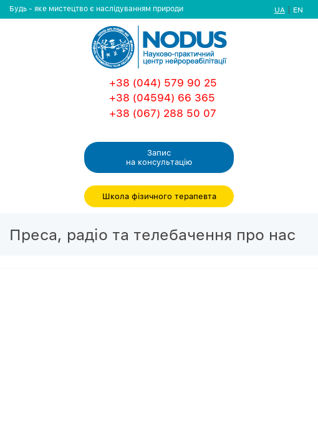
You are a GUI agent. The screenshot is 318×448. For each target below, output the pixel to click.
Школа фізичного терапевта (159, 196)
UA (279, 9)
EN (298, 9)
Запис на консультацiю (159, 157)
